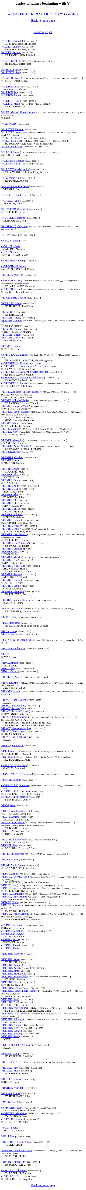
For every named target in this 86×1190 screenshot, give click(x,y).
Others (74, 14)
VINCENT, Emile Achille (14, 976)
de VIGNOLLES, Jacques (14, 796)
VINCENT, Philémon (12, 1019)
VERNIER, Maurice (11, 557)
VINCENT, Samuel (11, 1030)
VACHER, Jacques (11, 52)
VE (39, 32)
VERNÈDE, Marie (11, 346)
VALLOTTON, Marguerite (15, 169)
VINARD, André (10, 873)
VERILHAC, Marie (11, 303)
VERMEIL (7, 312)
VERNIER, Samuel (11, 574)
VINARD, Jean (9, 885)
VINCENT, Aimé (10, 970)
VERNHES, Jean (10, 460)
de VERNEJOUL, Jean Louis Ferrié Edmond (24, 371)
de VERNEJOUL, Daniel (14, 354)
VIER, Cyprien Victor (12, 745)
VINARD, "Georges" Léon (15, 876)
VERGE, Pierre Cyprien (13, 297)
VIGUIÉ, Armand (10, 816)
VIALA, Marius (9, 634)
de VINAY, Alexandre (12, 925)
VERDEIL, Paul (9, 274)
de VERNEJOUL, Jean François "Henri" (22, 366)
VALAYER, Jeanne (11, 78)
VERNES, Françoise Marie (15, 406)
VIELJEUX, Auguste (12, 677)
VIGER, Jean (8, 757)
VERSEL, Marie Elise (12, 608)
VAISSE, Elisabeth (11, 61)
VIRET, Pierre (8, 1062)
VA (35, 32)
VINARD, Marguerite (12, 893)
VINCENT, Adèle (10, 959)
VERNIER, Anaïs (10, 480)
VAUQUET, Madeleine (13, 217)
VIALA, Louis (8, 631)
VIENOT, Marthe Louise (14, 731)
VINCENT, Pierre (10, 1027)
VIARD (5, 654)
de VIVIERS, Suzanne (12, 1119)
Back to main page (43, 20)
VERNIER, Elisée (10, 508)
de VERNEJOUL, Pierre (13, 383)
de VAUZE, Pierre (10, 252)
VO (46, 32)
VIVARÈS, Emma (10, 1093)
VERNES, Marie (9, 423)
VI (42, 32)
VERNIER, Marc (10, 551)
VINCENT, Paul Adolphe (14, 1008)
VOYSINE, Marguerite (13, 1162)
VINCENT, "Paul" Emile (14, 1013)
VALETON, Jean (10, 86)
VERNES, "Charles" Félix (14, 400)
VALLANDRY (9, 123)
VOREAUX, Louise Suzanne (16, 1150)
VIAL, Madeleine (10, 622)
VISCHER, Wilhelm (11, 1087)
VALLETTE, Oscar (11, 146)
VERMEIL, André (10, 317)
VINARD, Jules (9, 888)
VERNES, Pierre (9, 431)
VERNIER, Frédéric (11, 514)
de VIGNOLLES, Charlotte (15, 791)
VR (50, 32)
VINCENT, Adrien (11, 968)
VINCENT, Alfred (10, 973)
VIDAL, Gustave (10, 671)
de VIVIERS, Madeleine (13, 1113)
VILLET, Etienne (10, 859)
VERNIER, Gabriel (11, 520)
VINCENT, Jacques (11, 988)
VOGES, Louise (9, 1127)
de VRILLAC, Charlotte (13, 1170)
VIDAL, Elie (8, 668)
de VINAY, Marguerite (12, 933)
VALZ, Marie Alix (10, 178)
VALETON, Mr (9, 92)
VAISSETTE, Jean (10, 69)
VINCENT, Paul (9, 999)
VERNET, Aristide (11, 451)
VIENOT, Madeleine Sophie (15, 728)
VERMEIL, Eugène (11, 334)
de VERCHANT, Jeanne (13, 266)
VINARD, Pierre (9, 902)
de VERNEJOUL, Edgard (14, 363)
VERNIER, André (10, 486)
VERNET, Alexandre (12, 440)
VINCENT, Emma (10, 982)
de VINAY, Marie (10, 939)
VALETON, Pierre (10, 95)
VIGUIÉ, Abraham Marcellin (16, 811)
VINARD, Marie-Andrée (14, 896)
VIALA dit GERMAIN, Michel (17, 640)
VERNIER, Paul (9, 560)
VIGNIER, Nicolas (11, 779)
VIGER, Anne (8, 751)
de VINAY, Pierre (10, 945)
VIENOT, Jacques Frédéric (15, 711)
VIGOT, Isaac (8, 805)
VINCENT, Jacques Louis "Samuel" (19, 990)
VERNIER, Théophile (12, 591)
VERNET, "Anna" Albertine (15, 446)
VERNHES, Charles (11, 457)
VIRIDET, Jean (9, 1067)
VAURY (5, 235)
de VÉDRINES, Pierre (12, 260)
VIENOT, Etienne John (13, 705)
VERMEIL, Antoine (11, 320)
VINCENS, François (11, 953)
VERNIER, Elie (9, 494)
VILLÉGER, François (12, 853)
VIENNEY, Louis (10, 691)
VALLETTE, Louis (11, 138)
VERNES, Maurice (11, 429)
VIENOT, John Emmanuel (14, 717)
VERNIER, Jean (9, 528)
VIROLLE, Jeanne (10, 1079)
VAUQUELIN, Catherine (14, 209)
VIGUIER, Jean (9, 845)
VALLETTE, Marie (11, 140)
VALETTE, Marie (10, 103)
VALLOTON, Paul (11, 163)
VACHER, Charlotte (11, 41)
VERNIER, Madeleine (12, 548)
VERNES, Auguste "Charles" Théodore (21, 391)
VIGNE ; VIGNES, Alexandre (16, 774)
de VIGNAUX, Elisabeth (14, 765)
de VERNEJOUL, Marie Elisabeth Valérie (22, 377)
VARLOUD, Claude (11, 195)
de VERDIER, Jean (11, 280)
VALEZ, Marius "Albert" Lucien (18, 112)
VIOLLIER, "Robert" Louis (15, 1045)
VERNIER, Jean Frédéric (14, 534)
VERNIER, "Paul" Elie (13, 565)
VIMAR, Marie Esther (12, 865)
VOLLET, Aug (9, 1136)
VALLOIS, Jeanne (10, 152)
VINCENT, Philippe (11, 1025)
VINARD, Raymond (11, 905)
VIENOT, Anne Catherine (14, 699)
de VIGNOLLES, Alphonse (15, 785)
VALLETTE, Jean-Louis (13, 132)
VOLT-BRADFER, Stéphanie (16, 1142)
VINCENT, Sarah (10, 1036)
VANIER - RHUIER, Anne (15, 186)
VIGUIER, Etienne (11, 839)
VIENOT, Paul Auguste (13, 737)
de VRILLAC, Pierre (12, 1176)
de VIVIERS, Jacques (12, 1107)
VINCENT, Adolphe (11, 965)
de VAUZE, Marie (10, 246)
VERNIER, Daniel (10, 488)
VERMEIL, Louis (10, 337)
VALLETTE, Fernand (12, 129)
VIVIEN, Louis (9, 1102)
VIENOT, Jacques (10, 708)
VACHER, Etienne (11, 46)
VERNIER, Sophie (11, 585)
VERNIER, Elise (10, 503)
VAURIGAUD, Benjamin (14, 226)
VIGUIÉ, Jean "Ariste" (13, 822)
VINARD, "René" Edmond (15, 913)
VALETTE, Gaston (11, 101)
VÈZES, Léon (8, 617)
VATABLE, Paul (9, 200)
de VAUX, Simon (10, 240)
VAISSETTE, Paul (10, 72)
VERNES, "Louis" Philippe (15, 411)
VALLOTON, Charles (12, 160)
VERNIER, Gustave (11, 525)
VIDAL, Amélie (9, 662)
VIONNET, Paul (9, 1053)
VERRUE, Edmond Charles (15, 600)
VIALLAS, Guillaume (12, 648)
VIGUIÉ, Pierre (9, 831)
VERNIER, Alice (10, 468)
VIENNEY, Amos (10, 682)
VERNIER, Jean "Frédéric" (15, 543)
